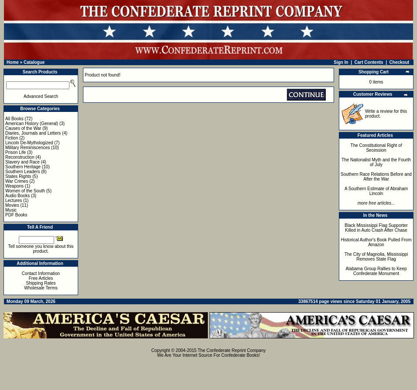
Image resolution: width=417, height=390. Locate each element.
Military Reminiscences (27, 147)
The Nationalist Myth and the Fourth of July (376, 162)
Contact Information (41, 273)
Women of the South (25, 190)
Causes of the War (23, 128)
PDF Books (16, 214)
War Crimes (16, 181)
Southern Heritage (23, 166)
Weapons (14, 186)
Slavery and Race (22, 162)
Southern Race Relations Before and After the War (376, 176)
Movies (12, 205)
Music (11, 210)
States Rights (18, 176)
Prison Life (15, 152)
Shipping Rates (41, 283)
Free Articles (41, 278)
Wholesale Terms (41, 288)
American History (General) (31, 123)
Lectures (13, 200)
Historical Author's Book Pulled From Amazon (376, 242)
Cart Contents (369, 62)
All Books (14, 118)
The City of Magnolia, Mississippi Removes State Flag (376, 256)
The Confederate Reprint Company (232, 350)
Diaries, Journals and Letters (33, 133)
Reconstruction (19, 157)
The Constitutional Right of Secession (376, 148)
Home (13, 62)
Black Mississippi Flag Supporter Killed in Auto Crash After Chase (376, 228)
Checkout (399, 62)
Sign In (341, 62)
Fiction (11, 138)
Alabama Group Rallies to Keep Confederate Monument (376, 271)
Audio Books (17, 195)
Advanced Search (41, 96)
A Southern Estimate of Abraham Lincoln (376, 191)
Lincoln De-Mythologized (29, 142)
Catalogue (34, 62)
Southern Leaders (22, 171)
